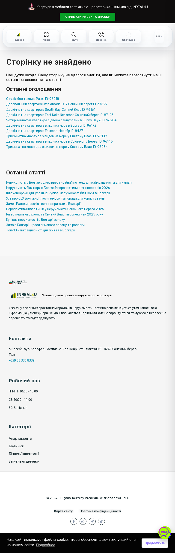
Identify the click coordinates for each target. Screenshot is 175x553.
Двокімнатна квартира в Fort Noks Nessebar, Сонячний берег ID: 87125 (59, 115)
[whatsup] (83, 521)
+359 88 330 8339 (22, 360)
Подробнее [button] (45, 545)
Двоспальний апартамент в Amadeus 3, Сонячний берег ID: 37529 (56, 104)
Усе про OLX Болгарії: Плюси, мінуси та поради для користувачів (55, 198)
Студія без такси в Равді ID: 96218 (32, 99)
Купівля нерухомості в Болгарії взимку (35, 220)
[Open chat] (164, 532)
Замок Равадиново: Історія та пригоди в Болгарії (43, 204)
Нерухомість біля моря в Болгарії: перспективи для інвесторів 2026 (58, 188)
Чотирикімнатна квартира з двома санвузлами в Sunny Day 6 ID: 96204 (61, 120)
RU (158, 36)
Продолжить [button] (155, 543)
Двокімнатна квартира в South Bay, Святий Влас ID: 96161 (50, 110)
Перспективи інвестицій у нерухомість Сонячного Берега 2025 (55, 209)
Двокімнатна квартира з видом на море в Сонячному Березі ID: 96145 (59, 141)
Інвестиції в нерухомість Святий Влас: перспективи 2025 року (54, 214)
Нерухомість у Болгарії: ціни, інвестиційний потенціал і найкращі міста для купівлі (69, 183)
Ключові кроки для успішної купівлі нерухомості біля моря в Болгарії (58, 193)
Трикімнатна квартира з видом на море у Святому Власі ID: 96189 (56, 136)
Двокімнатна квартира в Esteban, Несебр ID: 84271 (45, 131)
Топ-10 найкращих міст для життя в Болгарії (40, 230)
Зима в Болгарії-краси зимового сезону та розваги (45, 225)
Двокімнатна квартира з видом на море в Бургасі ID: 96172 (51, 126)
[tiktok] (101, 521)
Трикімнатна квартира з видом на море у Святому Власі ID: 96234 (57, 147)
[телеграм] (92, 521)
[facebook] (73, 521)
